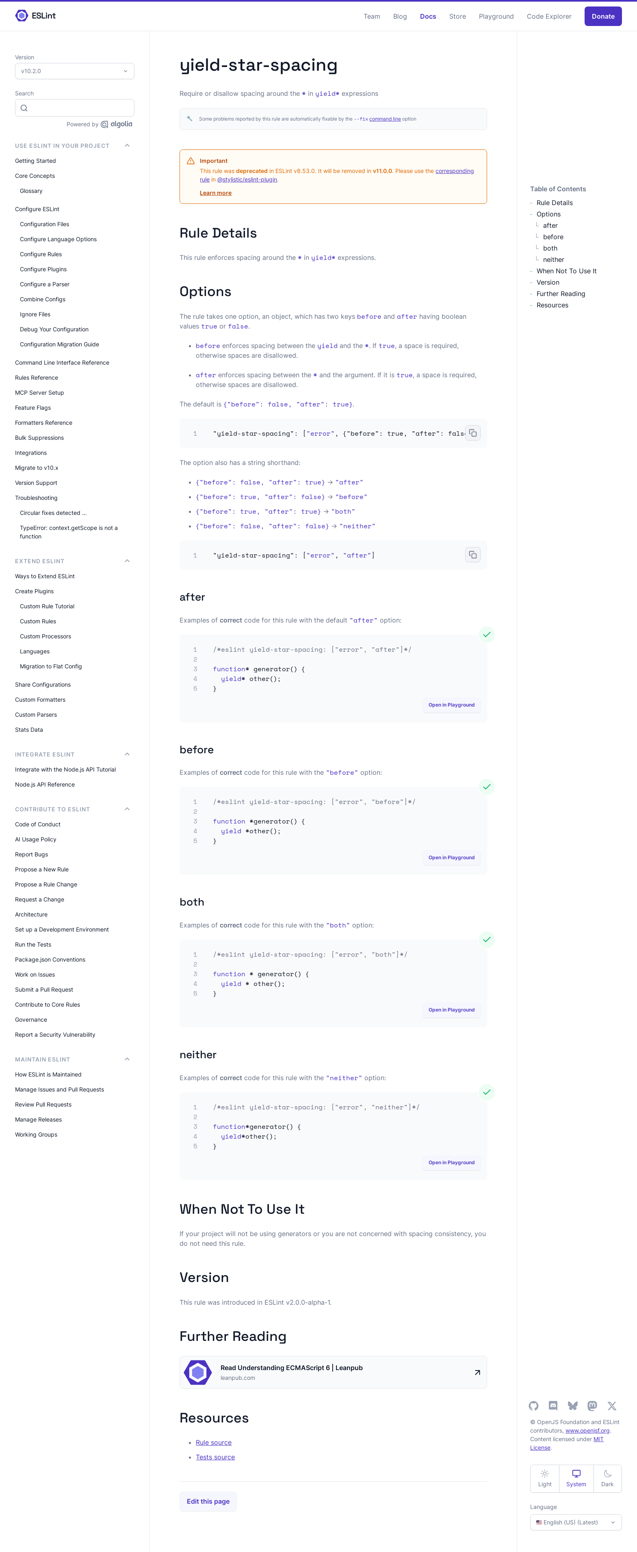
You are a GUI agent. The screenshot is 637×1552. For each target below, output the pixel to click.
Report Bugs (31, 854)
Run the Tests (33, 944)
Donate (603, 16)
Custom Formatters (40, 699)
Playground (496, 16)
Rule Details (555, 203)
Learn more (216, 192)
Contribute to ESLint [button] (72, 809)
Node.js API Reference (45, 784)
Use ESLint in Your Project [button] (72, 145)
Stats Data (29, 729)
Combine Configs (42, 299)
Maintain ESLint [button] (72, 1059)
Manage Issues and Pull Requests (59, 1089)
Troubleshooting (36, 497)
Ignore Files (35, 314)
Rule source (214, 1442)
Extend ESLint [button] (72, 561)
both (550, 248)
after (550, 225)
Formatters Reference (43, 422)
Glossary (31, 190)
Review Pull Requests (43, 1104)
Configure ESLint (37, 208)
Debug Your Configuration (54, 329)
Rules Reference (36, 377)
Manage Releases (38, 1119)
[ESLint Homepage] (35, 16)
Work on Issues (35, 974)
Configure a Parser (44, 284)
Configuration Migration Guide (59, 344)
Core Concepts (35, 175)
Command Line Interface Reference (62, 362)
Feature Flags (33, 407)
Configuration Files (44, 223)
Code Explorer (549, 16)
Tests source (215, 1457)
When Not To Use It (567, 271)
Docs (428, 16)
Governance (31, 1019)
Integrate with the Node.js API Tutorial (65, 769)
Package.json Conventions (50, 959)
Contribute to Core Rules (47, 1004)
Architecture (31, 914)
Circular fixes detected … (53, 512)
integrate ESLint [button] (72, 754)
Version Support (36, 482)
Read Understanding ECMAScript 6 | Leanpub (292, 1368)
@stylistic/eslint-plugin (247, 179)
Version (548, 282)
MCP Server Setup (39, 392)
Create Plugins (34, 591)
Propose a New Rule (42, 869)
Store (457, 16)
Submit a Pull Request (44, 989)
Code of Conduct (38, 824)
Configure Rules (41, 254)
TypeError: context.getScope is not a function (69, 532)
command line (385, 119)
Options (549, 214)
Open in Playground (452, 705)
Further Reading (561, 294)
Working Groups (36, 1134)
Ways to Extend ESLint (45, 576)
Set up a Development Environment (62, 929)
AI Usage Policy (35, 839)
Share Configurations (43, 684)
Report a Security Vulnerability (55, 1034)
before (553, 237)
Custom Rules (38, 621)
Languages (35, 651)
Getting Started (35, 160)
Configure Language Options (58, 239)
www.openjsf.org (588, 1430)
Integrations (31, 452)
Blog (400, 16)
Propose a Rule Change (46, 884)
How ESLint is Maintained (48, 1074)
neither (553, 259)
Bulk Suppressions (39, 437)
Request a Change (39, 899)
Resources (552, 305)
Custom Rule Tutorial (47, 606)
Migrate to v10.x (36, 467)
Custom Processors (45, 636)
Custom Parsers (36, 714)
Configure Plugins (43, 269)
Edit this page (208, 1501)
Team (372, 16)
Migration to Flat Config (51, 666)
